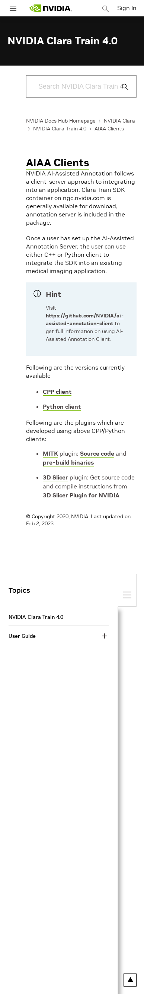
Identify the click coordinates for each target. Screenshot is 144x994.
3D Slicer (55, 477)
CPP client (57, 391)
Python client (62, 406)
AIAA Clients (109, 128)
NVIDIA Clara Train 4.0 (59, 128)
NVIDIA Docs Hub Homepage (61, 120)
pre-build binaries (68, 462)
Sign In (127, 8)
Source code (97, 453)
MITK (50, 453)
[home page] (50, 8)
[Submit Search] (121, 87)
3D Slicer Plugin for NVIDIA (81, 495)
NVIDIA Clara (119, 120)
